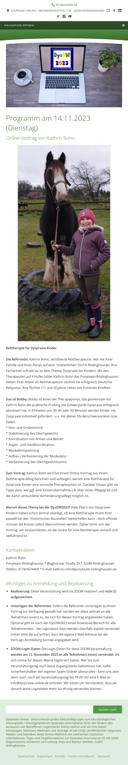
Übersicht (103, 756)
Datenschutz (26, 756)
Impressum (44, 756)
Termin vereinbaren (81, 756)
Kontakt (60, 756)
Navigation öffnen (19, 25)
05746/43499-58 (64, 5)
